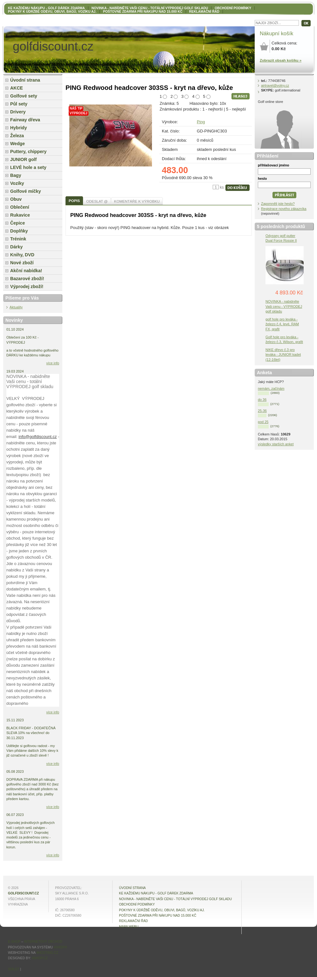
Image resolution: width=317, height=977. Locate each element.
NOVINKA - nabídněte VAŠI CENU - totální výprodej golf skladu (150, 8)
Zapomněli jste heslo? (278, 204)
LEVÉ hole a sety (28, 167)
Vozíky (17, 183)
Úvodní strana (25, 80)
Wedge (17, 143)
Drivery (18, 111)
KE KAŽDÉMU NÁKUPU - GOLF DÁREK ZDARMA (46, 8)
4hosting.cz (47, 952)
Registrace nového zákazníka (284, 209)
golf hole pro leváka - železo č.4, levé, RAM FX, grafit (282, 324)
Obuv (16, 199)
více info (52, 363)
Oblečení (19, 207)
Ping (201, 121)
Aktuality (16, 307)
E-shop (14, 941)
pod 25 (263, 422)
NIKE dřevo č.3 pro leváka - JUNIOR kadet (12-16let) (283, 354)
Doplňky (19, 230)
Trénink (18, 238)
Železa (17, 135)
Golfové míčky (25, 191)
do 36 (262, 399)
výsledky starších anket (275, 444)
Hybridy (18, 127)
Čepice (17, 223)
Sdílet (13, 969)
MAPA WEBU (128, 926)
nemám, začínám (271, 388)
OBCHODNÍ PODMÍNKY (233, 8)
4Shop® (60, 947)
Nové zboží (22, 262)
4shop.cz (40, 958)
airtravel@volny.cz (275, 85)
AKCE (16, 88)
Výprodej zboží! (26, 286)
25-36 (262, 411)
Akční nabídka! (26, 270)
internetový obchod (43, 941)
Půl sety (18, 103)
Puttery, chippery (28, 151)
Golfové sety (23, 95)
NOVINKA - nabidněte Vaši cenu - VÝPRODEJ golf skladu (283, 306)
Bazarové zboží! (27, 278)
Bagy (15, 175)
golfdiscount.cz (23, 893)
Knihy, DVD (22, 254)
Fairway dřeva (25, 119)
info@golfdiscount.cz (37, 436)
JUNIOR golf (23, 159)
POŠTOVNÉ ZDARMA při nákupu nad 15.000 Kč (143, 11)
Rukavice (20, 215)
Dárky (16, 246)
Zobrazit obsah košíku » (280, 60)
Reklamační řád (204, 11)
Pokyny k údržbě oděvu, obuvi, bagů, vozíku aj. (52, 11)
